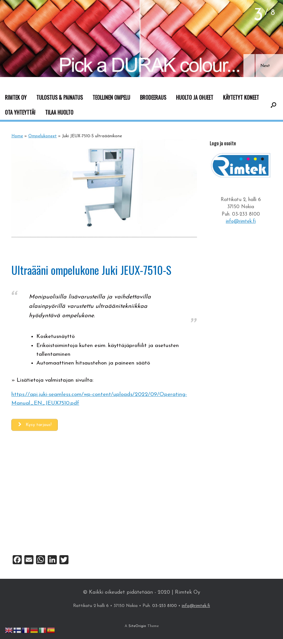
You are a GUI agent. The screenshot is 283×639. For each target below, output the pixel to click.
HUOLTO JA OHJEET (194, 97)
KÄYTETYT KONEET (241, 97)
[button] (249, 65)
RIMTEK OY (16, 97)
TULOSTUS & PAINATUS (59, 97)
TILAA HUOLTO (59, 112)
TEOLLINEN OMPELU (111, 97)
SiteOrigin (137, 626)
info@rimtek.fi (241, 221)
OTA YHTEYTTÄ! (20, 112)
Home (17, 136)
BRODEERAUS (153, 97)
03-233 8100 (246, 214)
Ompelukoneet (42, 136)
